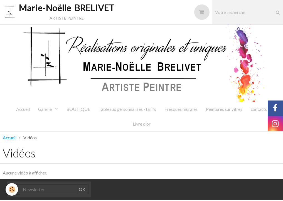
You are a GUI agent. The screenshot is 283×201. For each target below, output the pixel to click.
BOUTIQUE (78, 109)
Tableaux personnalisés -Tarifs (127, 109)
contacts (259, 109)
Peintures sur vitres (224, 109)
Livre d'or (142, 123)
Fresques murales (181, 109)
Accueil (23, 109)
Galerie (45, 109)
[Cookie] (12, 189)
